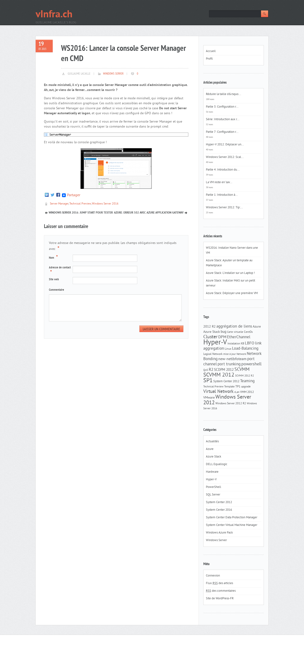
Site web (54, 279)
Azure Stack (211, 332)
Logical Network (213, 354)
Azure (257, 326)
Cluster (210, 337)
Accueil (211, 51)
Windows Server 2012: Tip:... (224, 208)
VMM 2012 (247, 392)
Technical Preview (80, 204)
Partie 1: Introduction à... (222, 195)
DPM (222, 337)
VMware (209, 397)
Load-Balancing (245, 348)
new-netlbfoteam (232, 359)
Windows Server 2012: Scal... (225, 157)
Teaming (247, 381)
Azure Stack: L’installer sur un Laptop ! (230, 273)
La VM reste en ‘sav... (219, 182)
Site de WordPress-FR (220, 598)
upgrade (246, 387)
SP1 (208, 380)
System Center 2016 (219, 510)
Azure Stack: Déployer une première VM (232, 293)
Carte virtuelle (235, 332)
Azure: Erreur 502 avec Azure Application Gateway (149, 212)
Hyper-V (215, 342)
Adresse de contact (60, 270)
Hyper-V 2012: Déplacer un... (225, 145)
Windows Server (113, 74)
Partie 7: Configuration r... (222, 132)
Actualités (212, 441)
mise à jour (229, 354)
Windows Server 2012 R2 (230, 403)
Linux (228, 349)
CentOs (248, 332)
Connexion (213, 576)
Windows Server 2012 (227, 400)
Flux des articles (219, 583)
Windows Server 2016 (105, 204)
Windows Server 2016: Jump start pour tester (81, 212)
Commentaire (56, 290)
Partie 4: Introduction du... (223, 170)
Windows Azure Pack (219, 533)
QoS (205, 370)
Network (241, 354)
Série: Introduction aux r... (222, 119)
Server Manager (59, 204)
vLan (236, 392)
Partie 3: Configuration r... (222, 107)
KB (242, 344)
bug (223, 332)
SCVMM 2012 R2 (244, 375)
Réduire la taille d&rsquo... (223, 94)
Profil (209, 59)
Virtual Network (218, 392)
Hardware (212, 472)
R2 (211, 369)
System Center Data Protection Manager (231, 517)
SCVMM (242, 370)
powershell (251, 364)
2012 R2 (209, 326)
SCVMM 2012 (218, 375)
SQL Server (213, 495)
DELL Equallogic (216, 464)
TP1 (237, 387)
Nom (54, 257)
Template (229, 386)
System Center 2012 (226, 381)
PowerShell (213, 487)
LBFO (249, 343)
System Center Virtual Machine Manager (231, 525)
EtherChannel (238, 337)
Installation (234, 343)
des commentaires (221, 591)
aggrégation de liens (234, 326)
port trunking (229, 364)
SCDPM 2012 (224, 370)
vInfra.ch (54, 15)
